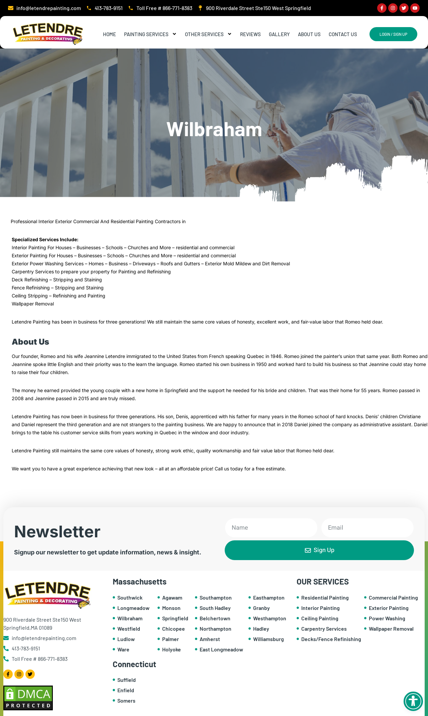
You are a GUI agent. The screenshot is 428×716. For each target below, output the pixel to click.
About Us (309, 34)
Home (109, 34)
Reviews (250, 34)
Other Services (208, 34)
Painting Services (150, 34)
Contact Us (343, 34)
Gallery (279, 34)
